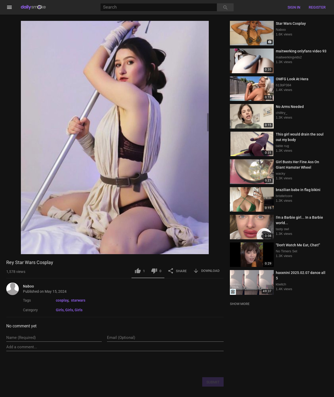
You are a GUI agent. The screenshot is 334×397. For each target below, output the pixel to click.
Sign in (294, 7)
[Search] (158, 7)
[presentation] (184, 364)
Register (317, 7)
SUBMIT (212, 382)
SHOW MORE (239, 304)
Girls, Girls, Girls (69, 310)
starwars (78, 300)
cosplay (62, 300)
